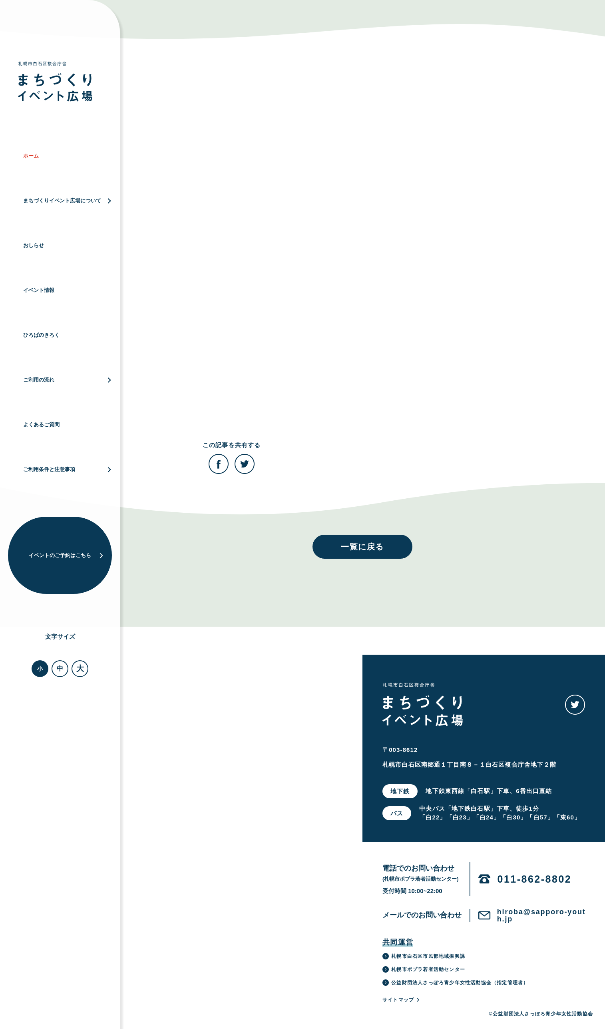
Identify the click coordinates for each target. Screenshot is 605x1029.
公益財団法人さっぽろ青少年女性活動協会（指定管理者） (455, 982)
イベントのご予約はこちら (66, 555)
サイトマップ (401, 1000)
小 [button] (40, 668)
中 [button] (60, 668)
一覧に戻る (362, 546)
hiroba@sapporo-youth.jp (541, 915)
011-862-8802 (535, 879)
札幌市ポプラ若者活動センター (423, 969)
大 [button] (80, 668)
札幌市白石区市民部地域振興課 (423, 956)
